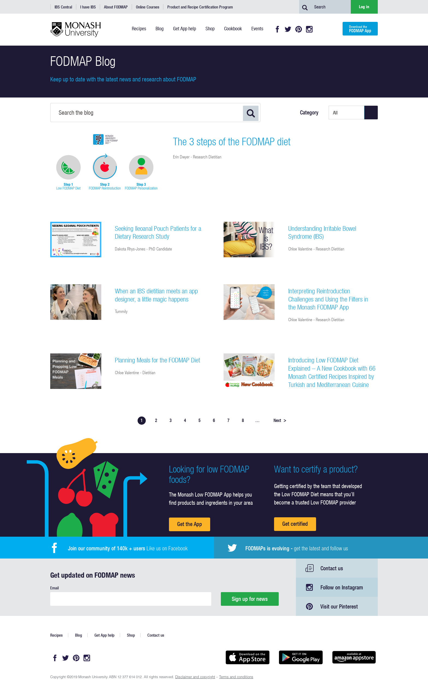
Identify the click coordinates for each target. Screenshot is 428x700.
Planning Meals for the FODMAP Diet (157, 360)
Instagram (309, 29)
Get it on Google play (301, 657)
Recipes (56, 635)
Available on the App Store (247, 657)
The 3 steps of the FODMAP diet (231, 141)
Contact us (331, 568)
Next (280, 420)
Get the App (189, 524)
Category (309, 113)
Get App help (104, 635)
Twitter (288, 29)
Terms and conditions (236, 677)
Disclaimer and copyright (195, 677)
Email (54, 587)
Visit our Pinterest (339, 606)
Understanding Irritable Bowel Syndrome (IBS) (322, 232)
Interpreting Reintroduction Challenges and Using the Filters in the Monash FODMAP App (328, 299)
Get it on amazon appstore (354, 657)
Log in (364, 6)
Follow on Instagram (341, 587)
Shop (131, 635)
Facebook (277, 29)
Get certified (295, 523)
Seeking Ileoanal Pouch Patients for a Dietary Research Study (158, 232)
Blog (78, 635)
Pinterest (298, 29)
